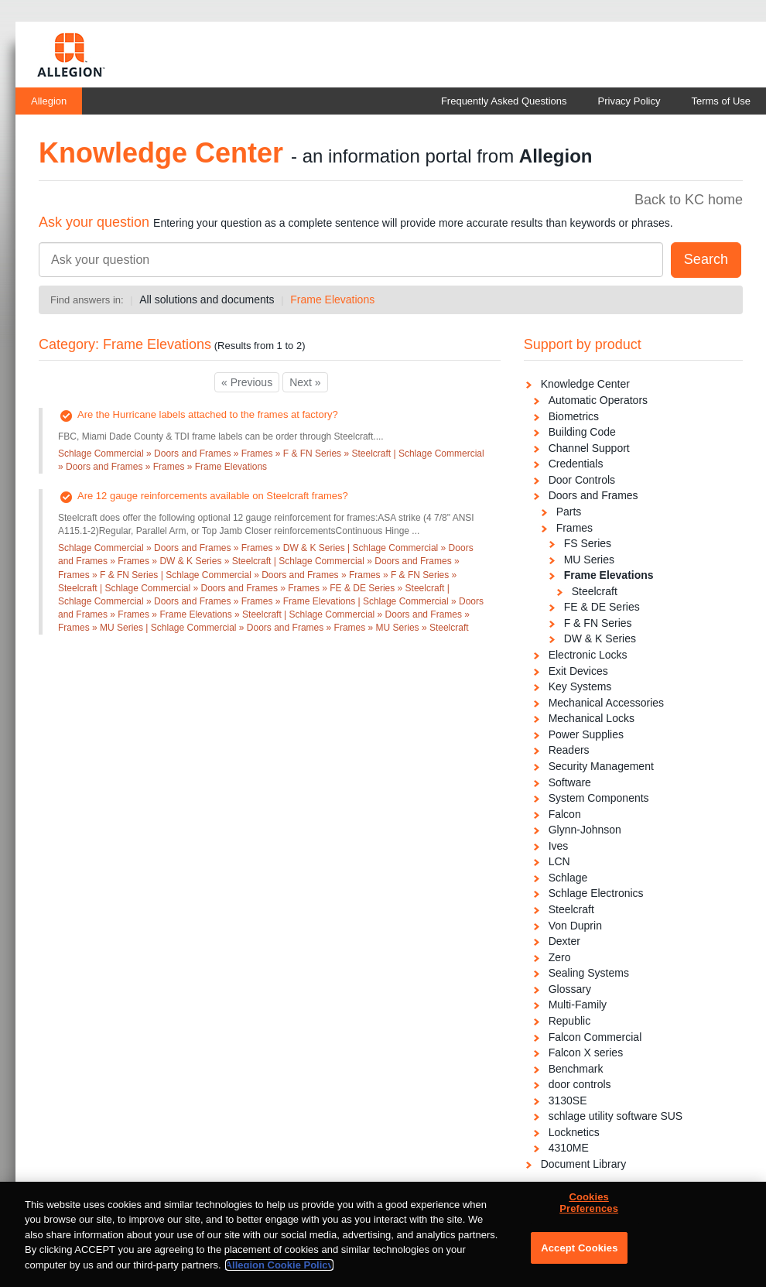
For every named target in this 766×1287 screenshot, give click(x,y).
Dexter (564, 941)
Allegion (49, 101)
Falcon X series (586, 1052)
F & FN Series (598, 623)
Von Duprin (575, 925)
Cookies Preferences (588, 1214)
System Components (599, 798)
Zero (560, 957)
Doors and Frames (593, 495)
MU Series (589, 559)
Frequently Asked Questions (504, 101)
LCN (559, 861)
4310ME (569, 1148)
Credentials (576, 463)
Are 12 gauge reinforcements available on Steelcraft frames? (212, 495)
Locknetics (574, 1132)
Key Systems (580, 686)
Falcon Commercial (595, 1037)
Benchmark (576, 1069)
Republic (569, 1021)
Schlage (568, 877)
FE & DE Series (602, 607)
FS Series (587, 543)
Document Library (584, 1164)
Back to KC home (688, 199)
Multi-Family (578, 1004)
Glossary (570, 989)
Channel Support (589, 448)
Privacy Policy (629, 101)
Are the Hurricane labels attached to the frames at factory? (207, 414)
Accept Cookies (579, 1259)
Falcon (565, 814)
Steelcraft (594, 591)
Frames (574, 528)
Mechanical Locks (591, 718)
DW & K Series (600, 638)
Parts (569, 511)
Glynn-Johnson (585, 829)
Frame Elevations (332, 299)
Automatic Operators (598, 400)
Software (570, 782)
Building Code (582, 432)
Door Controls (582, 480)
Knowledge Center (585, 384)
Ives (559, 846)
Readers (569, 750)
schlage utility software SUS (616, 1116)
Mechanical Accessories (606, 703)
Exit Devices (578, 671)
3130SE (568, 1100)
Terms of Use (721, 101)
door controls (580, 1084)
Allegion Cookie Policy (279, 1276)
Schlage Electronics (596, 893)
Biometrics (574, 416)
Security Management (601, 766)
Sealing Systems (589, 973)
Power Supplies (586, 734)
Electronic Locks (588, 655)
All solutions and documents (206, 299)
